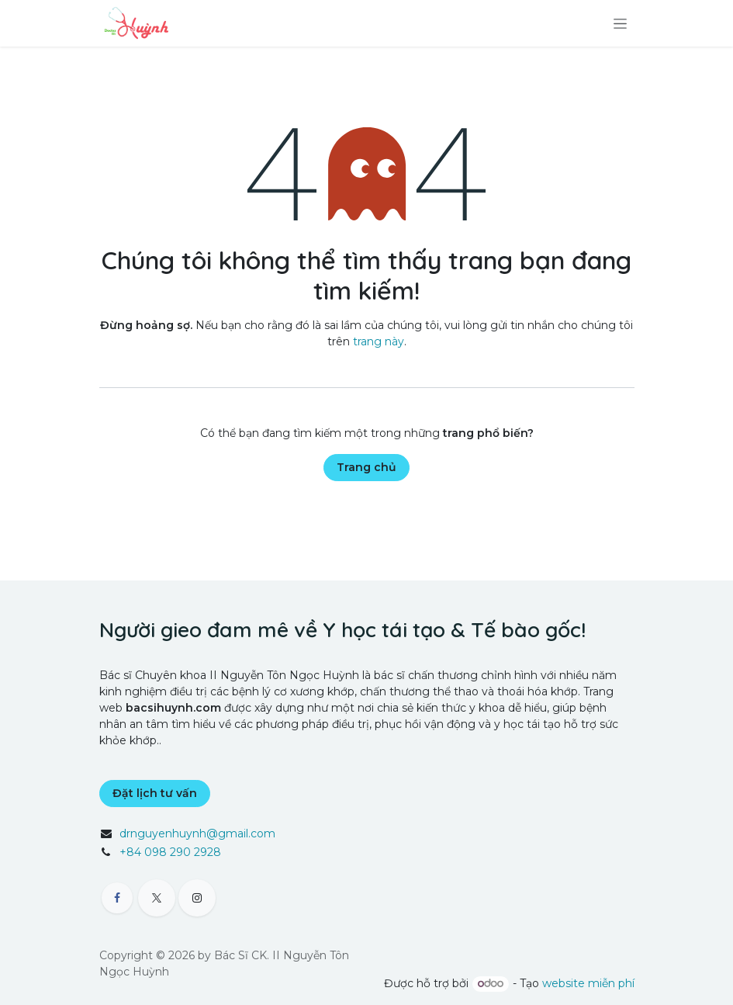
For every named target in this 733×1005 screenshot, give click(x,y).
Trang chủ (366, 467)
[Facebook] (117, 897)
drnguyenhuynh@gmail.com (197, 833)
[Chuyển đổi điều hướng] (620, 23)
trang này (378, 341)
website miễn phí (588, 983)
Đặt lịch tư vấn (154, 793)
